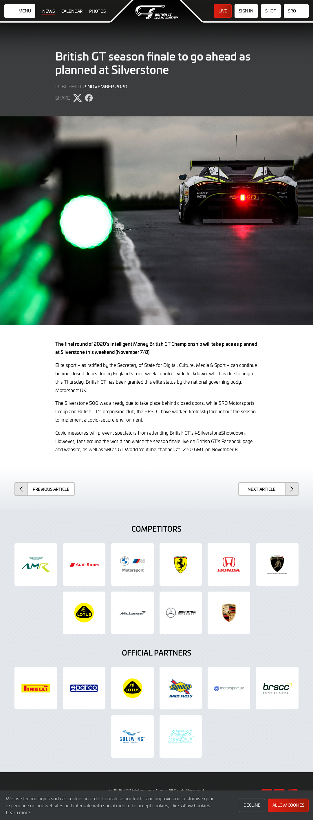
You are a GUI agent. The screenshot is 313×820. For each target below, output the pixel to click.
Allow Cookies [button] (288, 805)
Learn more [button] (18, 812)
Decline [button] (252, 805)
